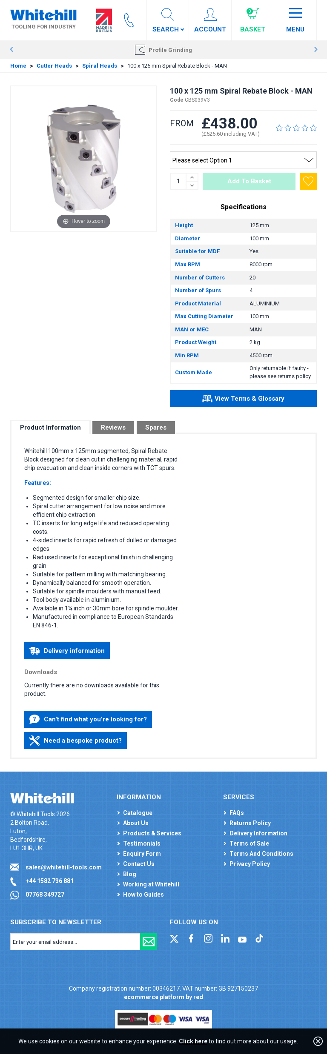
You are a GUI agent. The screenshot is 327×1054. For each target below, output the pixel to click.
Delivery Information (258, 833)
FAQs (236, 812)
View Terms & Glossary (243, 400)
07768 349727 (45, 894)
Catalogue (137, 812)
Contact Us (139, 863)
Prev (11, 49)
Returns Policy (250, 823)
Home (18, 66)
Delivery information (67, 651)
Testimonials (142, 843)
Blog (129, 874)
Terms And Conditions (261, 853)
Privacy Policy (249, 863)
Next (316, 49)
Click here (193, 1041)
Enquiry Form (142, 853)
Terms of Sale (249, 843)
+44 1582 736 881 (50, 880)
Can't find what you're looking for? (88, 719)
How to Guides (143, 894)
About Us (136, 823)
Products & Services (152, 833)
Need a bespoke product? (75, 740)
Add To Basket (249, 181)
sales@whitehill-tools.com (64, 867)
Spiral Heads (99, 66)
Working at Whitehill (151, 884)
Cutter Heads (54, 66)
